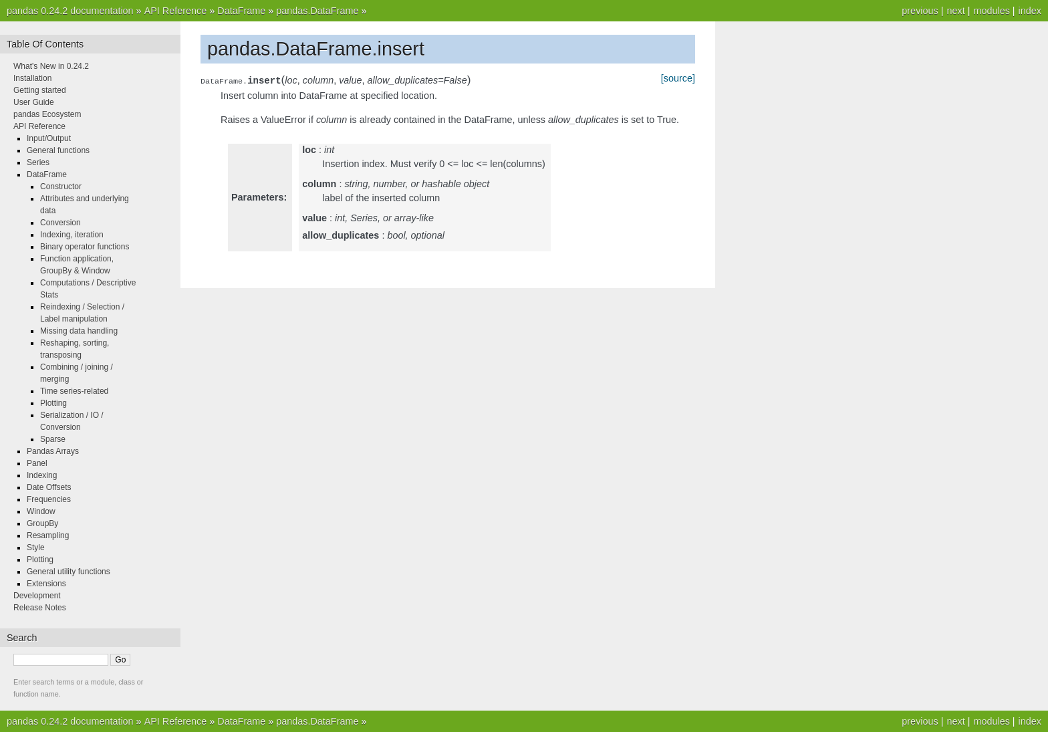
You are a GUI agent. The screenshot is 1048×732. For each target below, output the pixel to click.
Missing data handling (79, 331)
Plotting (53, 403)
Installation (32, 78)
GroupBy (42, 523)
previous (920, 10)
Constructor (61, 186)
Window (41, 511)
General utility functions (68, 571)
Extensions (46, 583)
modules (991, 10)
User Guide (33, 102)
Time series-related (74, 391)
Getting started (39, 90)
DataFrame (241, 10)
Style (36, 547)
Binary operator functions (84, 246)
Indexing (42, 475)
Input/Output (49, 138)
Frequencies (49, 499)
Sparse (53, 439)
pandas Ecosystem (47, 114)
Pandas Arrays (53, 451)
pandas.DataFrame (317, 10)
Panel (37, 463)
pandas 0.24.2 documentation (70, 10)
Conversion (60, 222)
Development (37, 595)
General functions (58, 150)
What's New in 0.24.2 (51, 66)
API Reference (175, 10)
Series (38, 162)
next (955, 10)
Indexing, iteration (72, 234)
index (1030, 10)
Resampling (48, 535)
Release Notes (39, 607)
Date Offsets (49, 487)
